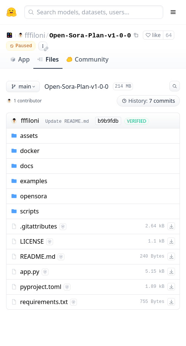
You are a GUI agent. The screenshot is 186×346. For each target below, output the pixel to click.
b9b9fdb (108, 120)
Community (87, 59)
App (20, 59)
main (23, 86)
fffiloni (35, 35)
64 (169, 35)
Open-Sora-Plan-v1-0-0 (90, 35)
